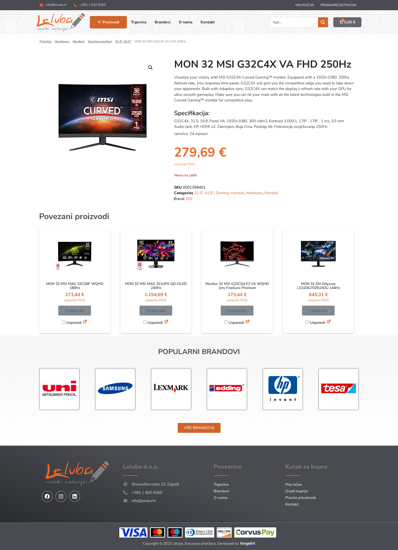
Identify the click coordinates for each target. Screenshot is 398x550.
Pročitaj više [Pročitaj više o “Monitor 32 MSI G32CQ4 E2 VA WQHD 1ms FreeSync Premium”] (237, 310)
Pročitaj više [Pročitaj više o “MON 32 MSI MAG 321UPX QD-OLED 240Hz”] (155, 310)
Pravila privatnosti (300, 497)
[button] (150, 67)
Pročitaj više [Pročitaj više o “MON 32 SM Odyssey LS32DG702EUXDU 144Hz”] (318, 310)
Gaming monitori (100, 41)
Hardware (62, 41)
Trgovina (221, 484)
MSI (189, 198)
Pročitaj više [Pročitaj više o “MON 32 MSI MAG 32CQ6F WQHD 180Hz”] (74, 310)
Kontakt (291, 504)
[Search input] (294, 22)
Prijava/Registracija (338, 5)
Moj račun (304, 5)
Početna (46, 41)
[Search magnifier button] (323, 22)
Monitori (79, 41)
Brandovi (221, 491)
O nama (220, 497)
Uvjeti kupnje (296, 491)
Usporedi (71, 322)
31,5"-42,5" (123, 41)
